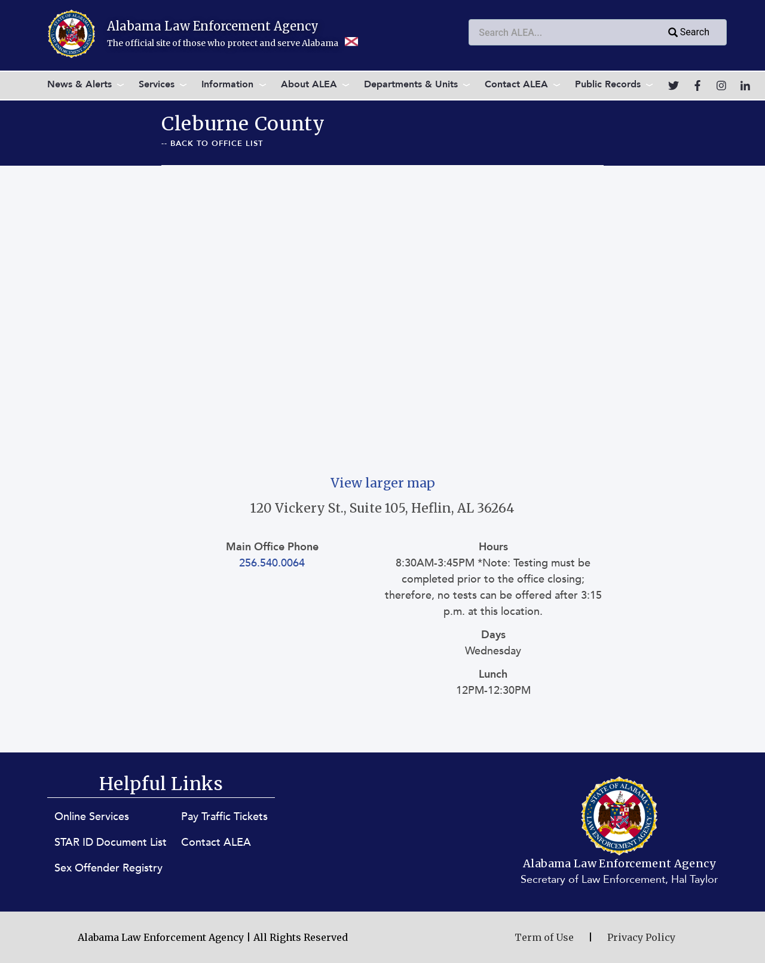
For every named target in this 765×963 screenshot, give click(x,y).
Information (227, 84)
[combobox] (597, 32)
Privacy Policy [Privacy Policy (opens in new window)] (641, 937)
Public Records (608, 84)
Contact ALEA (516, 84)
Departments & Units (411, 84)
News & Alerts (79, 84)
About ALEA (309, 84)
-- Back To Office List (212, 143)
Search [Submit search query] (687, 33)
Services (157, 84)
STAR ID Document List (110, 842)
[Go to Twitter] (674, 85)
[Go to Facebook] (697, 85)
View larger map (383, 483)
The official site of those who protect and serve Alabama (232, 43)
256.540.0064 (272, 563)
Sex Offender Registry (108, 868)
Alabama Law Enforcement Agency (213, 26)
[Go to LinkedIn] (745, 85)
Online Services (91, 816)
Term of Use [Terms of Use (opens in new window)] (544, 937)
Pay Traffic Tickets (224, 816)
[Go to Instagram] (721, 85)
